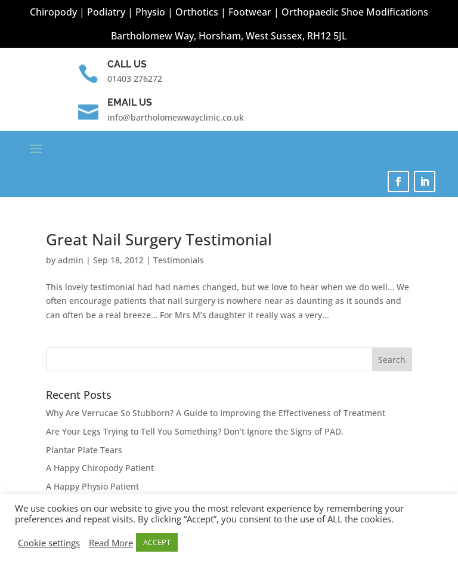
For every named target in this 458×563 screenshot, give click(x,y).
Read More (111, 542)
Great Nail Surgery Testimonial (159, 239)
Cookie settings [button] (49, 542)
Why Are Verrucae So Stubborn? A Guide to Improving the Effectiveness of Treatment (215, 413)
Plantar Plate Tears (84, 450)
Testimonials (178, 260)
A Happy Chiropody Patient (100, 467)
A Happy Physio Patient (92, 486)
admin (70, 260)
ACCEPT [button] (157, 542)
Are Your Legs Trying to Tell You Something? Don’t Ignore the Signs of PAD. (195, 431)
